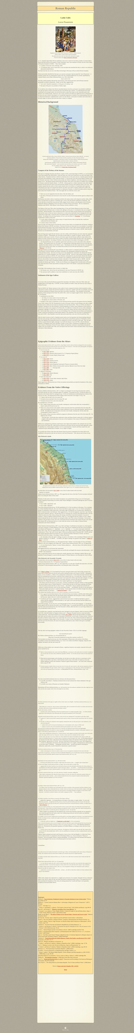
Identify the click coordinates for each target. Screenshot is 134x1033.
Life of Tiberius (43, 805)
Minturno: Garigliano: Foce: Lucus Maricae (63, 909)
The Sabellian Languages (51, 957)
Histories (42, 248)
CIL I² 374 (46, 362)
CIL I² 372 (46, 373)
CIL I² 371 (46, 360)
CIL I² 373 (46, 380)
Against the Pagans (62, 590)
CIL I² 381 (46, 369)
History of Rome (45, 571)
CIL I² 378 (46, 364)
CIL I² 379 (46, 366)
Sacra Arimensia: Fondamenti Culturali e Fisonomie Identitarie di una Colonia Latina (65, 899)
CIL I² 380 (46, 367)
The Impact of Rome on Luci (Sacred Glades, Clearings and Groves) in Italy (69, 914)
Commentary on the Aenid (63, 821)
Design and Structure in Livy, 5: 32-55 (53, 959)
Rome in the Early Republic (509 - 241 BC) (68, 966)
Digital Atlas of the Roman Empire (69, 167)
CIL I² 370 (46, 358)
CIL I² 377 (46, 355)
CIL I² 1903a (68, 614)
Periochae (77, 216)
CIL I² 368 (46, 351)
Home (65, 969)
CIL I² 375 (46, 353)
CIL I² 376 (46, 378)
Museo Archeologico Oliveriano (70, 57)
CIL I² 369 (46, 375)
